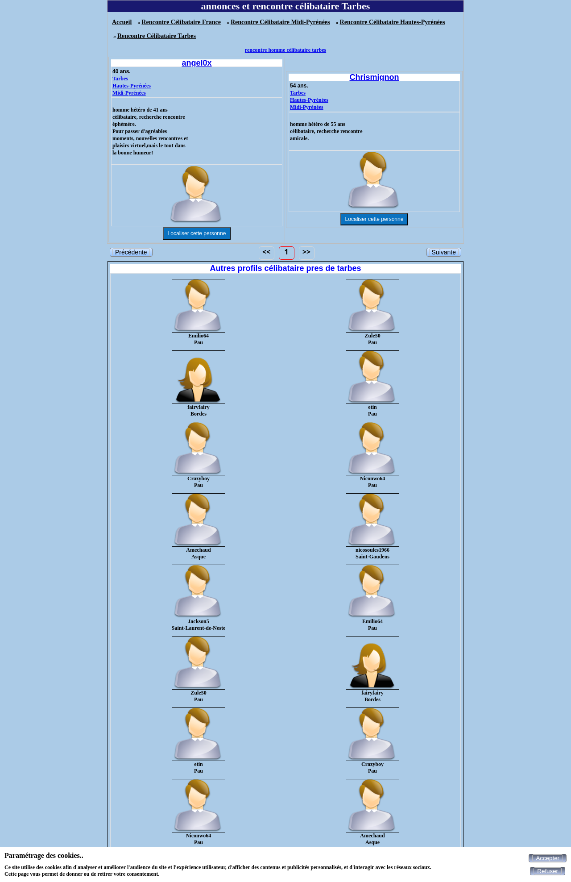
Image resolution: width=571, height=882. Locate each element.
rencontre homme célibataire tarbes (285, 50)
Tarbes (120, 78)
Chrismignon (374, 77)
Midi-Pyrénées (129, 93)
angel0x (196, 62)
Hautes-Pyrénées (131, 86)
